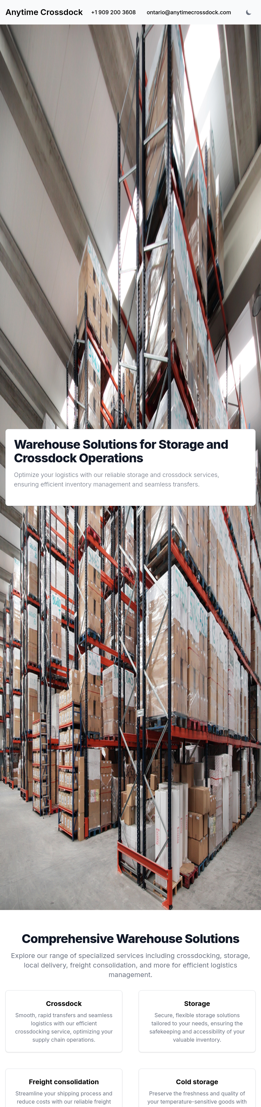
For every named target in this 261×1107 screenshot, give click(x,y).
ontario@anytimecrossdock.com (189, 12)
